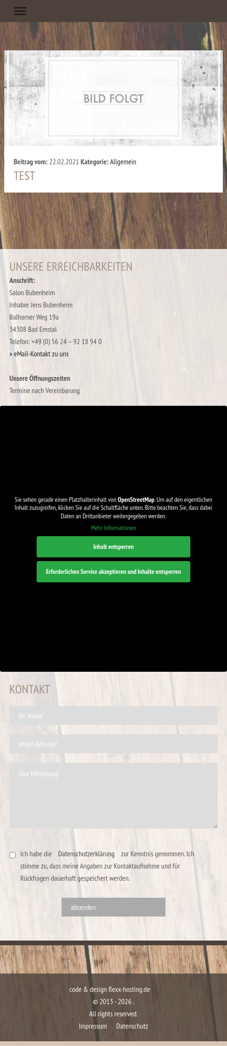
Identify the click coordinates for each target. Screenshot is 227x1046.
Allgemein (123, 161)
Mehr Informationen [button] (113, 528)
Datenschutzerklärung (86, 853)
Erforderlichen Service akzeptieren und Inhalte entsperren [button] (113, 571)
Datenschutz (132, 1025)
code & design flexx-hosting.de (110, 989)
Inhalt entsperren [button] (113, 546)
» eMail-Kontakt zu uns (39, 353)
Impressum (93, 1025)
